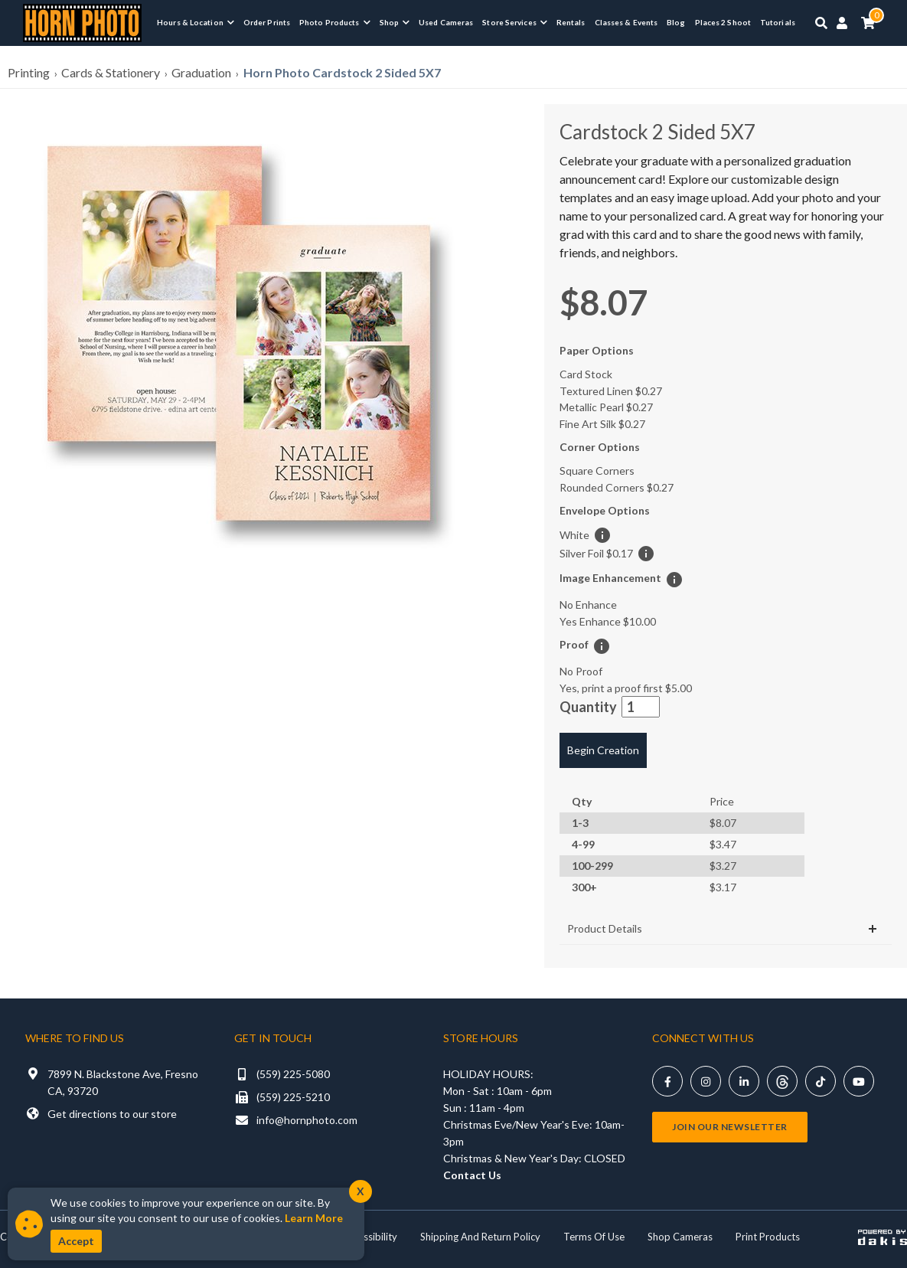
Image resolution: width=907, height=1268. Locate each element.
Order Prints (266, 22)
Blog (676, 22)
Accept (76, 1240)
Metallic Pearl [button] (606, 406)
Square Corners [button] (597, 470)
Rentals (571, 22)
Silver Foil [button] (596, 553)
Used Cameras (446, 22)
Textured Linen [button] (611, 390)
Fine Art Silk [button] (602, 423)
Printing (29, 72)
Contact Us (472, 1174)
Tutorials (777, 22)
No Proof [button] (581, 671)
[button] (237, 333)
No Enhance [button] (588, 604)
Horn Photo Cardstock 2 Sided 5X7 (342, 72)
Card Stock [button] (586, 374)
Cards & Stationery (110, 72)
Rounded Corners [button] (617, 487)
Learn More (314, 1217)
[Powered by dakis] (882, 1237)
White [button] (574, 534)
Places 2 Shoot (723, 22)
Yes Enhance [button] (608, 621)
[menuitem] (195, 22)
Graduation (201, 72)
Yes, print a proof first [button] (626, 687)
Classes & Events (626, 22)
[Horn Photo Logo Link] (82, 21)
